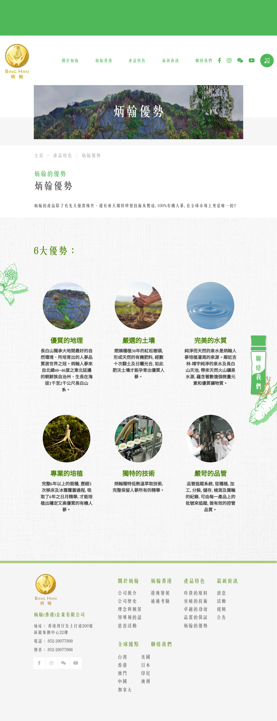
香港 (119, 665)
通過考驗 (157, 601)
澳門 (119, 673)
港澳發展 (157, 592)
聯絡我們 (203, 60)
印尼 (142, 673)
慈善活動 (124, 625)
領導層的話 (126, 617)
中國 (119, 681)
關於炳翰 (70, 60)
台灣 (119, 657)
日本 (142, 665)
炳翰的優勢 (192, 625)
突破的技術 (192, 601)
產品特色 (137, 60)
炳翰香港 (103, 60)
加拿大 (121, 689)
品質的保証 (192, 617)
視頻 (218, 609)
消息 (218, 592)
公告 (218, 617)
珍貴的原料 (192, 592)
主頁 (39, 155)
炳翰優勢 (91, 155)
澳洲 (142, 681)
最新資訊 (170, 60)
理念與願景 (126, 609)
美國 (142, 657)
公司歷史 (124, 601)
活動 (218, 601)
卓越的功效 (192, 609)
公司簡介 (124, 592)
